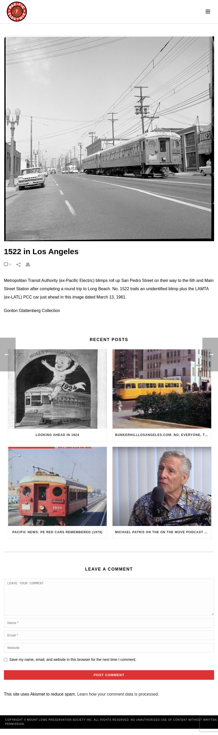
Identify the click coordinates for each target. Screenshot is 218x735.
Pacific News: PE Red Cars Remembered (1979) (57, 532)
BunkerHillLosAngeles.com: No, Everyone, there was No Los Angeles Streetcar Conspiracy (163, 435)
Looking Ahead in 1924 (57, 435)
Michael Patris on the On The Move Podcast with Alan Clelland (163, 532)
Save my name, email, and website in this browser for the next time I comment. (72, 666)
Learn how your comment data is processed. (118, 700)
